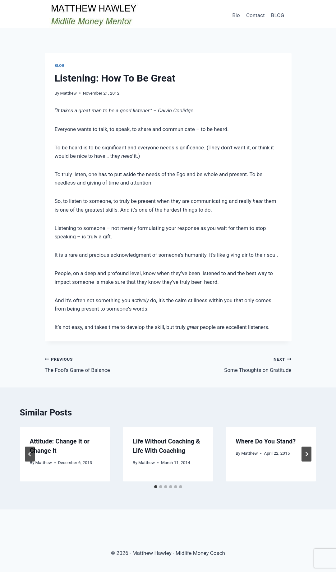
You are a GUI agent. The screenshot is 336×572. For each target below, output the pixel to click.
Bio (236, 15)
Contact (255, 15)
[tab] (155, 486)
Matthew (68, 93)
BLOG (277, 15)
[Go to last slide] (30, 454)
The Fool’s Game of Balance (104, 364)
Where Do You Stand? (266, 441)
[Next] (306, 454)
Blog (60, 65)
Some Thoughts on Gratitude (232, 364)
